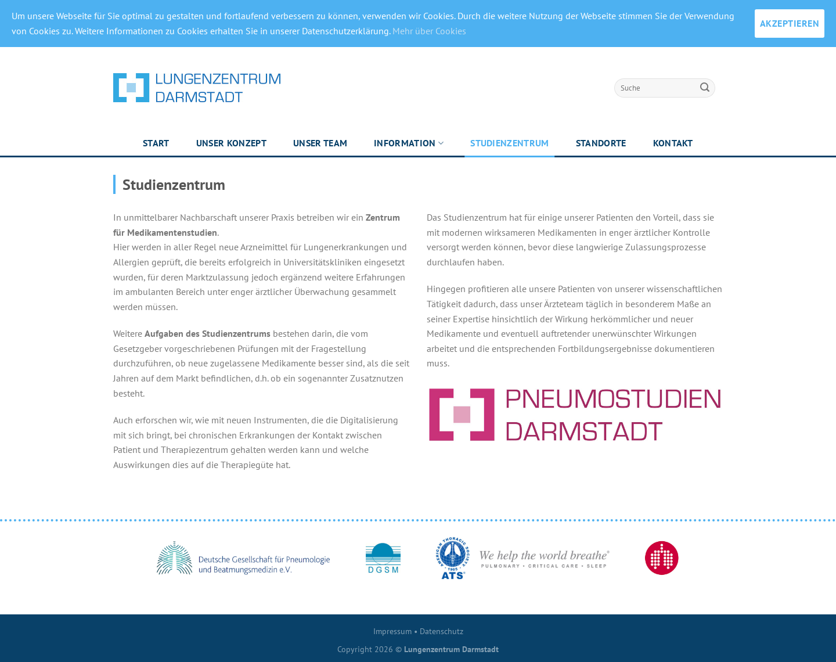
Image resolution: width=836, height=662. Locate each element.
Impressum (392, 630)
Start (156, 143)
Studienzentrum (509, 143)
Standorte (601, 143)
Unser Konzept (231, 143)
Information (409, 143)
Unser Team (320, 143)
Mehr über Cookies (429, 31)
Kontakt (673, 143)
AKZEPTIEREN (789, 23)
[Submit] (705, 88)
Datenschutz (441, 630)
